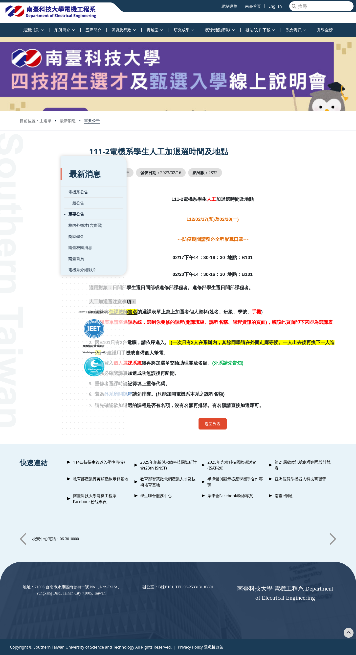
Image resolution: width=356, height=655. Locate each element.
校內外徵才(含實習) (44, 214)
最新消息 (68, 120)
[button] (23, 539)
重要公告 (92, 120)
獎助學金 (35, 225)
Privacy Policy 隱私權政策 (200, 647)
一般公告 (35, 192)
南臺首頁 (35, 248)
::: (1, 27)
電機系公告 (37, 181)
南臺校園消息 (39, 237)
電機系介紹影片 (41, 259)
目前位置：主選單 (35, 120)
